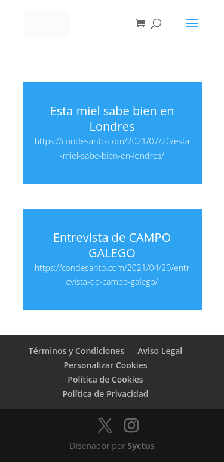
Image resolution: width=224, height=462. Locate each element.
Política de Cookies (105, 379)
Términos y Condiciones (76, 350)
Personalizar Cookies (105, 365)
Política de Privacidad (105, 393)
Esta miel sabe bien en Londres (112, 118)
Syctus (141, 445)
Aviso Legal (159, 350)
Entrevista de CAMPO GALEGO (112, 245)
